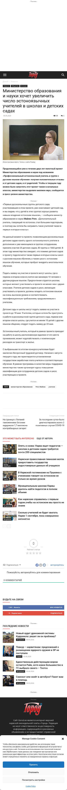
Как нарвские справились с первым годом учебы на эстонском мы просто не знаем (41, 502)
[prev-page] (4, 526)
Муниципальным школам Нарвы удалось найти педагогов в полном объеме (37, 489)
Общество (15, 86)
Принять (33, 764)
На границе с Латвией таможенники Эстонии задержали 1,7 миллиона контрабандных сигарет (15, 424)
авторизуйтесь (57, 565)
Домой (5, 81)
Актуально (7, 453)
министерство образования (21, 387)
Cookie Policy (31, 786)
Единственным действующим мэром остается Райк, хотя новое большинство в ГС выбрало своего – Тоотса (39, 665)
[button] (62, 738)
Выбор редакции (7, 465)
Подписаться (56, 613)
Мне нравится (56, 607)
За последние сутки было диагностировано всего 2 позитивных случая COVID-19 (50, 422)
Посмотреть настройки (33, 780)
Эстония (24, 86)
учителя (52, 387)
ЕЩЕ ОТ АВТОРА (45, 438)
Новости (14, 81)
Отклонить (33, 772)
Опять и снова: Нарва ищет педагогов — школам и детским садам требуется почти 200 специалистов (40, 449)
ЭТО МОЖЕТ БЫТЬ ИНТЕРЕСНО (18, 438)
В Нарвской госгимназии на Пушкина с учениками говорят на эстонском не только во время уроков (40, 475)
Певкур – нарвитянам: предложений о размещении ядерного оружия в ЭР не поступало (37, 650)
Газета (6, 479)
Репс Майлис (41, 387)
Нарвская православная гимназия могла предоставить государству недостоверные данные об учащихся (41, 462)
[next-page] (9, 526)
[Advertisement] (33, 36)
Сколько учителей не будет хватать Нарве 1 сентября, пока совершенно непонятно (38, 515)
